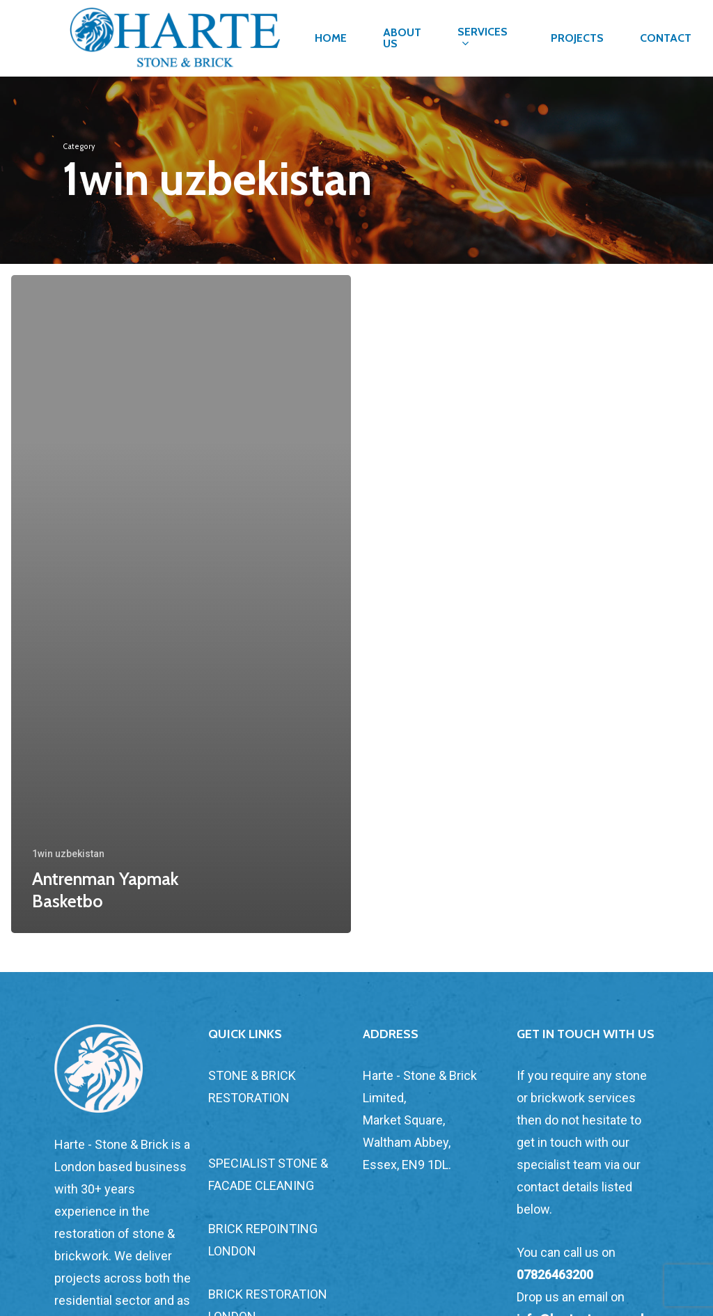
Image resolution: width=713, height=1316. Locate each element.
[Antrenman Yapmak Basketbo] (181, 604)
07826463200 (555, 1274)
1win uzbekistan (68, 853)
